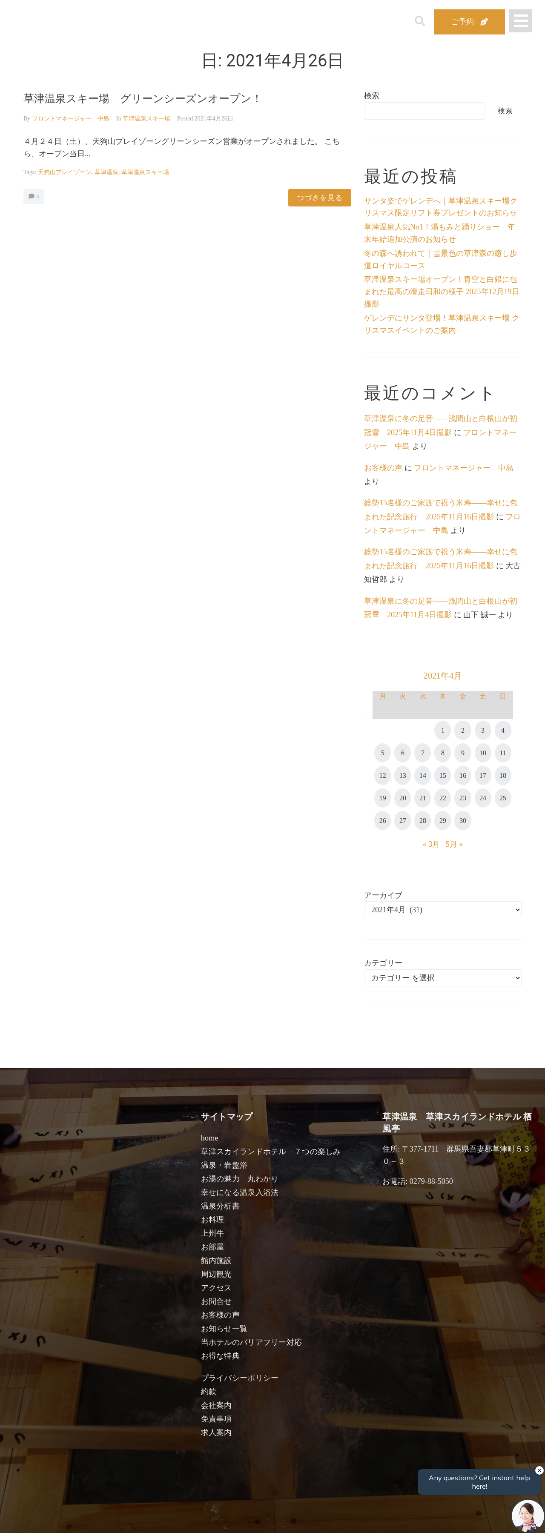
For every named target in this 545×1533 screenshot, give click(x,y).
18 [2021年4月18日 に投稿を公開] (502, 775)
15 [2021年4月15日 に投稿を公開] (442, 775)
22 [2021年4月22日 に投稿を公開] (442, 798)
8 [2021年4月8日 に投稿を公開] (443, 752)
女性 (316, 1517)
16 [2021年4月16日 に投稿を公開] (462, 775)
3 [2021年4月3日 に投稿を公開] (483, 730)
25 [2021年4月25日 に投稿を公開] (502, 798)
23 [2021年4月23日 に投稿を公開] (462, 798)
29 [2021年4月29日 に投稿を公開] (442, 820)
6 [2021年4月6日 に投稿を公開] (402, 752)
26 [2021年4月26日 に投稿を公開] (382, 820)
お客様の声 (383, 468)
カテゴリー (383, 963)
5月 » (454, 844)
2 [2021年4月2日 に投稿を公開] (463, 730)
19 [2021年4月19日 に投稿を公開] (382, 798)
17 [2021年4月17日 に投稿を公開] (482, 775)
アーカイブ (383, 895)
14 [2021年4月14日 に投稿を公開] (422, 775)
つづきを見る (320, 198)
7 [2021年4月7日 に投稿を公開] (423, 752)
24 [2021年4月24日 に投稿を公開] (482, 798)
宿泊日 (71, 1517)
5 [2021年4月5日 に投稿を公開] (382, 752)
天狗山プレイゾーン (65, 172)
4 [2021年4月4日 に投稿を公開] (503, 730)
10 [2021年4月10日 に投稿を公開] (482, 752)
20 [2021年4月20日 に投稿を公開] (402, 798)
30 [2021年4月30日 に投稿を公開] (462, 820)
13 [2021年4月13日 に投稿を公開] (402, 775)
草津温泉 (106, 172)
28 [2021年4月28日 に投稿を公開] (422, 820)
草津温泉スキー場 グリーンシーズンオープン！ (156, 98)
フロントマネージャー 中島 (70, 118)
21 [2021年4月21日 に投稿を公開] (422, 798)
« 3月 (431, 844)
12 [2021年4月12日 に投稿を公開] (382, 775)
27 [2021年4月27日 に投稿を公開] (402, 820)
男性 (241, 1517)
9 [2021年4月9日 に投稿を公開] (463, 752)
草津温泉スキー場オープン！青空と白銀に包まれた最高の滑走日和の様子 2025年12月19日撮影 (441, 291)
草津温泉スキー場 (146, 118)
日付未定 (204, 1518)
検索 (371, 96)
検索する (413, 1520)
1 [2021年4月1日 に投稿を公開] (443, 730)
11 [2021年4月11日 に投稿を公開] (502, 752)
